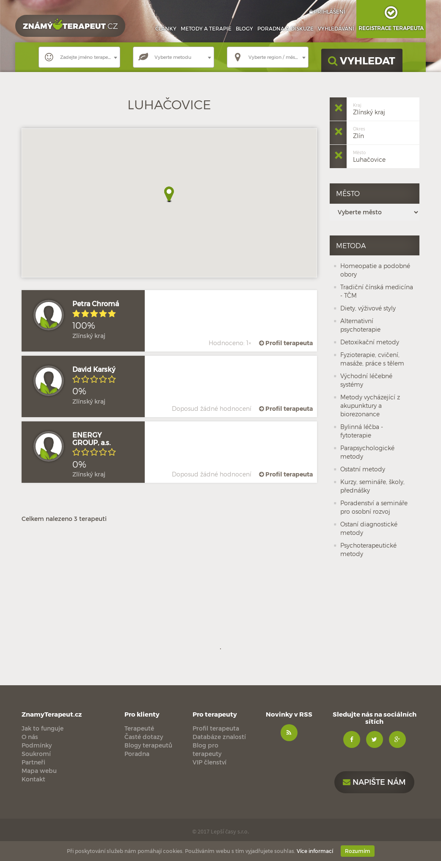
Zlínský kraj (369, 108)
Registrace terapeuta (391, 15)
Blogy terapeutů (148, 745)
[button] (169, 194)
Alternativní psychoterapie (360, 325)
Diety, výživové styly (368, 308)
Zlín (359, 132)
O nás (30, 736)
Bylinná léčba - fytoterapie (361, 431)
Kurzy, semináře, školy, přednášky (372, 486)
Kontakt (33, 779)
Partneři (33, 762)
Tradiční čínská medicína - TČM (376, 291)
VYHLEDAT (361, 60)
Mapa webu (39, 770)
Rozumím (357, 851)
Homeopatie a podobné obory (375, 270)
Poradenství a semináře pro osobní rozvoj (374, 507)
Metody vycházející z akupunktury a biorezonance (370, 405)
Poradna (285, 28)
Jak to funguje (42, 728)
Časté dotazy (143, 736)
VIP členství (209, 762)
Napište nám (374, 781)
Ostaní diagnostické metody (368, 528)
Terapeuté (139, 728)
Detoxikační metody (369, 342)
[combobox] (79, 57)
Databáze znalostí (219, 736)
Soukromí (36, 753)
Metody (206, 28)
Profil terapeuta (285, 342)
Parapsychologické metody (367, 452)
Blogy (244, 28)
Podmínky (37, 745)
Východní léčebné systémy (366, 380)
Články (165, 28)
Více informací (315, 851)
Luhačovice (369, 155)
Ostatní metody (362, 469)
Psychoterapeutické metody (368, 549)
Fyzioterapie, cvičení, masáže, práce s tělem (372, 359)
